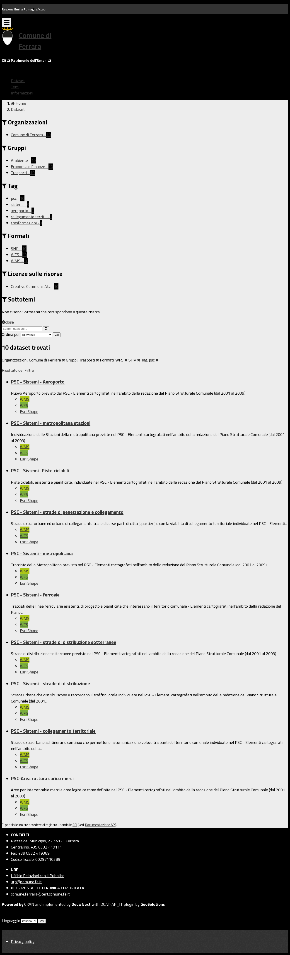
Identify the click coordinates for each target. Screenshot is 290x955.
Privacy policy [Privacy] (22, 941)
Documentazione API (100, 824)
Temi (15, 87)
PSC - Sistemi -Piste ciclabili (40, 470)
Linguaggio (11, 921)
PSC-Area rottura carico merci (42, 778)
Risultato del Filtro (18, 370)
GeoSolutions (152, 904)
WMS (24, 399)
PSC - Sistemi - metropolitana (42, 553)
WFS (24, 405)
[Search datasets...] (22, 328)
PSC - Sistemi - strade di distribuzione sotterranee (63, 642)
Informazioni (22, 93)
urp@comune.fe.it (26, 882)
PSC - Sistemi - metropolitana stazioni (50, 423)
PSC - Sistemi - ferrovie (35, 594)
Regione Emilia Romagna (19, 9)
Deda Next (81, 904)
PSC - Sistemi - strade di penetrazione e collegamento (67, 512)
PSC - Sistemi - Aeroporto (38, 381)
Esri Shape (29, 411)
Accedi (41, 9)
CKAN (29, 904)
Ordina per (11, 334)
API (74, 824)
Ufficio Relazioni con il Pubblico (37, 876)
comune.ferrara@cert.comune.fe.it (40, 894)
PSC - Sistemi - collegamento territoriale (53, 731)
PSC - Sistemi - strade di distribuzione (50, 683)
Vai (57, 334)
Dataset (18, 81)
